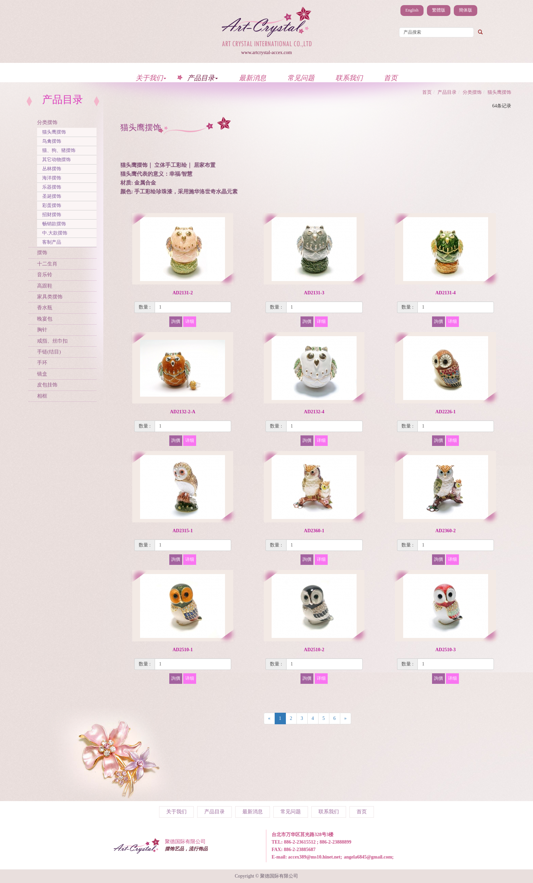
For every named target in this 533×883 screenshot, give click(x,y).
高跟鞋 (44, 286)
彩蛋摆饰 (51, 205)
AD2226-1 (445, 411)
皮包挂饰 (47, 384)
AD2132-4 (314, 411)
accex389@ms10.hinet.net (314, 857)
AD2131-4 (445, 292)
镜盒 (42, 374)
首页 (390, 77)
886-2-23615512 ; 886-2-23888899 (317, 842)
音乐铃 (44, 274)
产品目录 (202, 77)
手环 (42, 362)
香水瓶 (44, 307)
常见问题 (300, 77)
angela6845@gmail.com (368, 857)
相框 (42, 396)
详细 (189, 321)
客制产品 (51, 242)
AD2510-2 (314, 649)
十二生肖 (47, 263)
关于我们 (151, 77)
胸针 (42, 329)
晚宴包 (44, 319)
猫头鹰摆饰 (54, 132)
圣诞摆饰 (51, 196)
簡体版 (465, 10)
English (412, 10)
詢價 (175, 321)
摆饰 (42, 252)
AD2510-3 (445, 649)
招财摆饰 (51, 214)
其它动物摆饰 (56, 159)
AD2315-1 (182, 530)
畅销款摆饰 (54, 223)
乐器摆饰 (51, 187)
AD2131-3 (314, 292)
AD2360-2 (445, 530)
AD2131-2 (182, 292)
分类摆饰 (47, 122)
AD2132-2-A (182, 411)
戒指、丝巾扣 (52, 341)
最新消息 (252, 77)
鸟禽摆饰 (51, 141)
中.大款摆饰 (54, 233)
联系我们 (349, 77)
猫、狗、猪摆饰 (58, 150)
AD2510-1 (182, 649)
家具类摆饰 (50, 296)
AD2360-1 (314, 530)
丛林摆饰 (51, 168)
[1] (193, 307)
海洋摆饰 (51, 177)
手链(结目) (49, 351)
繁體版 (438, 10)
